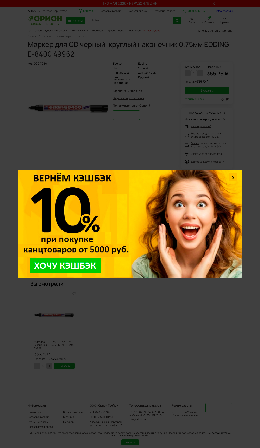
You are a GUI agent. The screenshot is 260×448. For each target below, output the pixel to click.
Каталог (47, 36)
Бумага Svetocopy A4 (56, 30)
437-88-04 (158, 412)
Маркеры (82, 36)
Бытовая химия (80, 30)
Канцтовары (35, 30)
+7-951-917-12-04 (152, 415)
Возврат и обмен (73, 412)
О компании (34, 412)
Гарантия (68, 417)
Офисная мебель (117, 30)
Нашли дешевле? (201, 126)
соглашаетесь (220, 433)
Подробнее (120, 83)
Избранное (208, 20)
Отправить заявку (164, 11)
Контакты (68, 422)
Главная (32, 36)
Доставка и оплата (111, 11)
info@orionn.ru (224, 11)
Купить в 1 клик (194, 99)
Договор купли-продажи (42, 426)
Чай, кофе (135, 30)
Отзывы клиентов (38, 422)
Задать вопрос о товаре (128, 99)
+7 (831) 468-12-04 (193, 11)
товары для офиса (44, 23)
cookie (52, 433)
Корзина (224, 22)
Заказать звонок (137, 11)
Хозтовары (98, 30)
